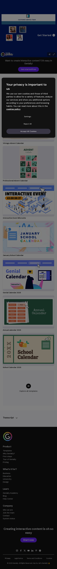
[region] (28, 108)
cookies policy (13, 109)
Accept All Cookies (28, 131)
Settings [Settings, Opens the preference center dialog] (27, 116)
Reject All (28, 124)
